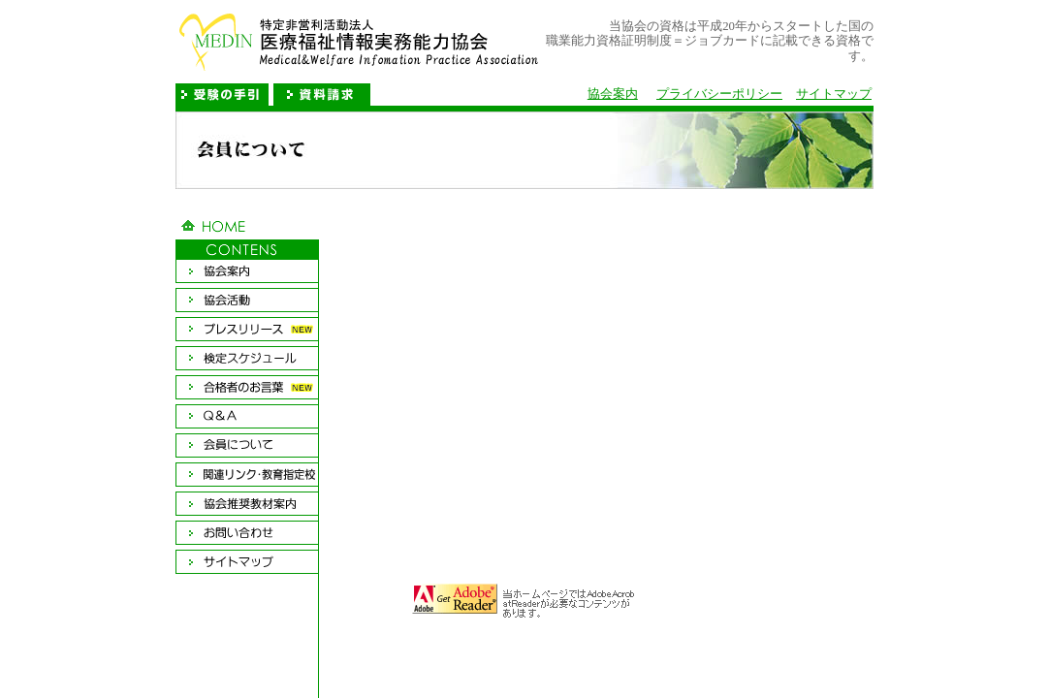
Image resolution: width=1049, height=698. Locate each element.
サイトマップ (834, 94)
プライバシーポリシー (719, 94)
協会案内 (613, 94)
